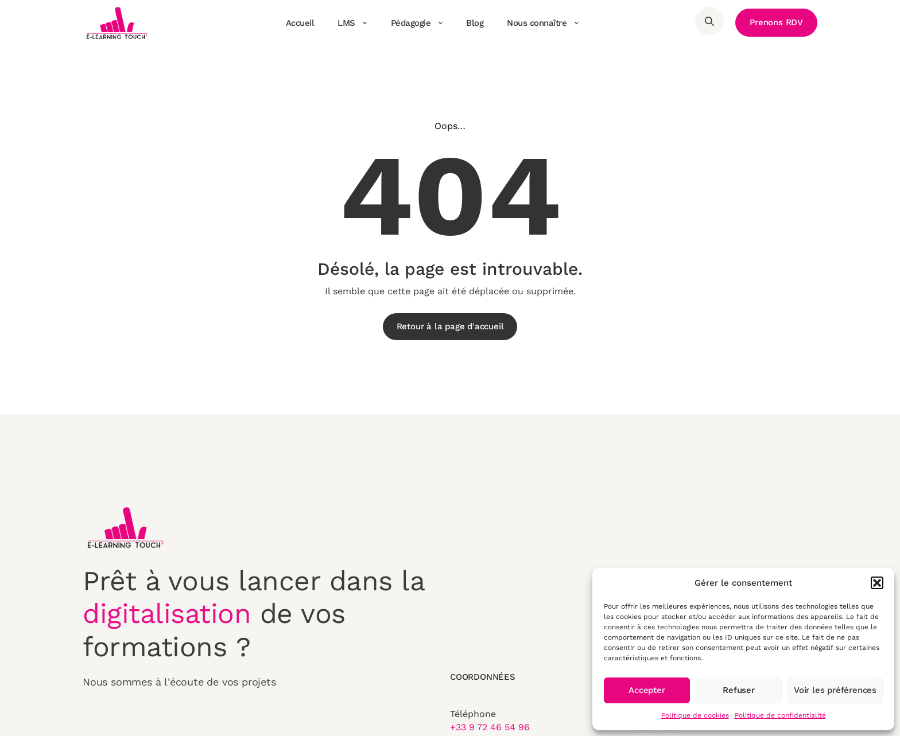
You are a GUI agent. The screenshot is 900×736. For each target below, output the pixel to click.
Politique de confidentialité (780, 715)
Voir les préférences (835, 690)
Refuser (739, 690)
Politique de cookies (695, 715)
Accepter (647, 690)
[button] (877, 583)
